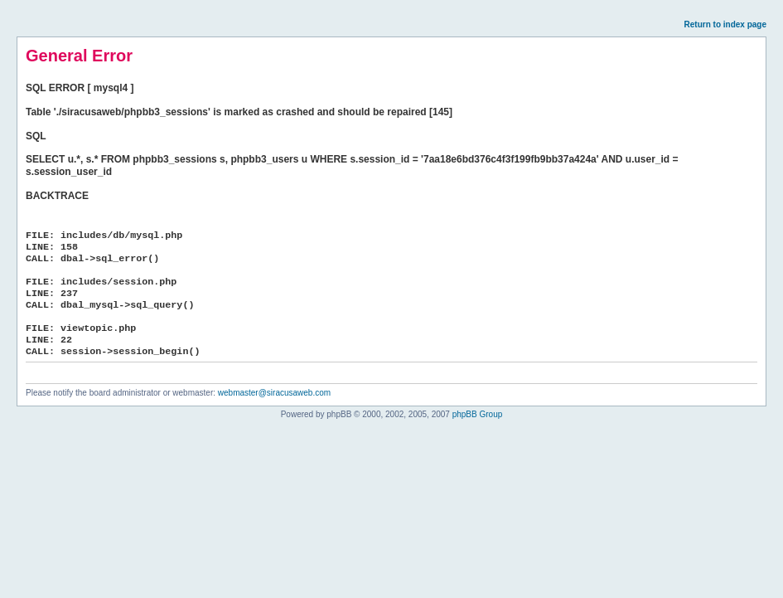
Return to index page (725, 24)
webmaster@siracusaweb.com (274, 392)
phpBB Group (477, 414)
